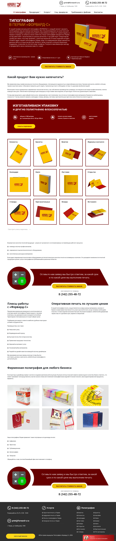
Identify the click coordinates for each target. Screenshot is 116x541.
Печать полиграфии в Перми (52, 518)
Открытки (81, 526)
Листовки (81, 521)
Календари (81, 518)
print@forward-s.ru (69, 3)
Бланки (97, 521)
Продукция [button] (34, 12)
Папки (97, 518)
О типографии (19, 12)
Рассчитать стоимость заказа (58, 67)
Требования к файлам (81, 12)
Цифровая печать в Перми (51, 515)
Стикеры (80, 532)
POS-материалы (100, 532)
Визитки (80, 513)
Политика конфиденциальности (53, 523)
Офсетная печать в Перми (51, 513)
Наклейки (98, 515)
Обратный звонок (20, 536)
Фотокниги (81, 529)
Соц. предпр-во (61, 12)
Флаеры (80, 523)
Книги (96, 523)
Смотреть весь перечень (20, 229)
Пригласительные (100, 529)
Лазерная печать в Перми (51, 521)
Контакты (98, 12)
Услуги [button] (47, 12)
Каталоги (98, 526)
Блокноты (81, 515)
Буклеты (97, 513)
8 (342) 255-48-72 (96, 2)
